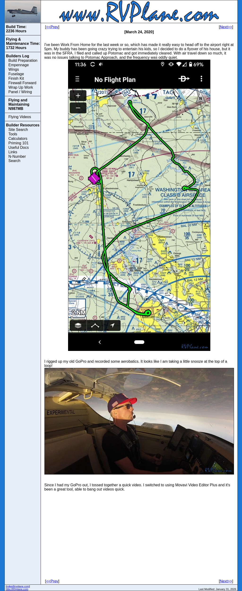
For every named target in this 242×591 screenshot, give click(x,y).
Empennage (19, 65)
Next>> (226, 27)
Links (13, 152)
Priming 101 (19, 143)
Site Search (18, 130)
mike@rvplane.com (18, 586)
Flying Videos (20, 117)
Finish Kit (16, 78)
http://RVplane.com (17, 589)
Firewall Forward (22, 83)
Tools (13, 134)
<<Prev (52, 27)
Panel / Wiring (20, 92)
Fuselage (16, 74)
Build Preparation (23, 60)
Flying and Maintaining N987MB (19, 104)
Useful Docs (19, 148)
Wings (14, 69)
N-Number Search (17, 158)
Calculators (18, 139)
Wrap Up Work (21, 87)
